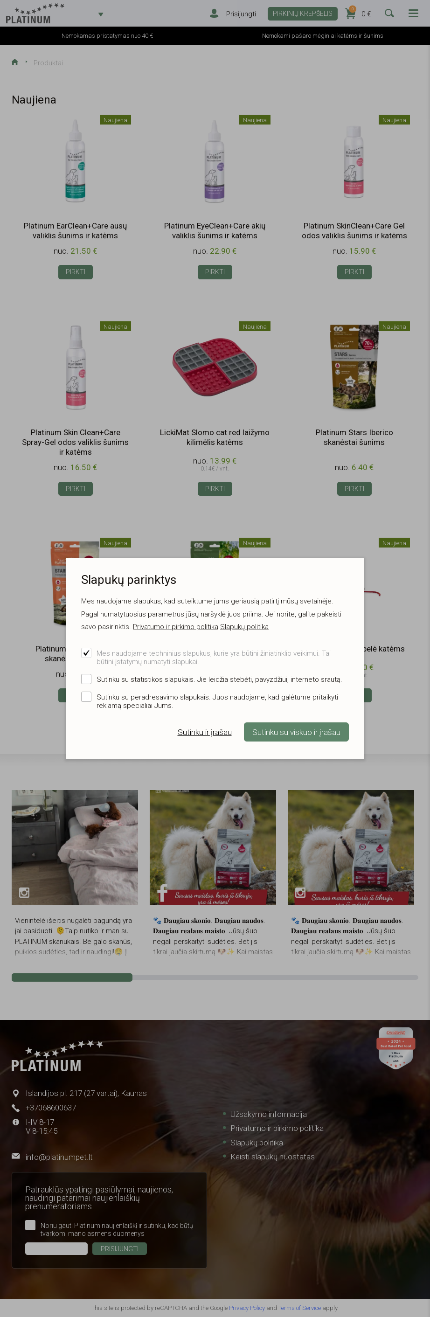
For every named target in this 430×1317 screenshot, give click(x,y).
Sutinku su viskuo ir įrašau (296, 732)
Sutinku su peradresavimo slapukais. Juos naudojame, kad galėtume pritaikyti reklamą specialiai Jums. (217, 701)
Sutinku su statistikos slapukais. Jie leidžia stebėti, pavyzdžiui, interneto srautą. (219, 679)
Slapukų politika (244, 627)
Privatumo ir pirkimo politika (175, 627)
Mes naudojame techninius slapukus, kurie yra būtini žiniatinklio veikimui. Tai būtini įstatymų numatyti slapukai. (214, 657)
